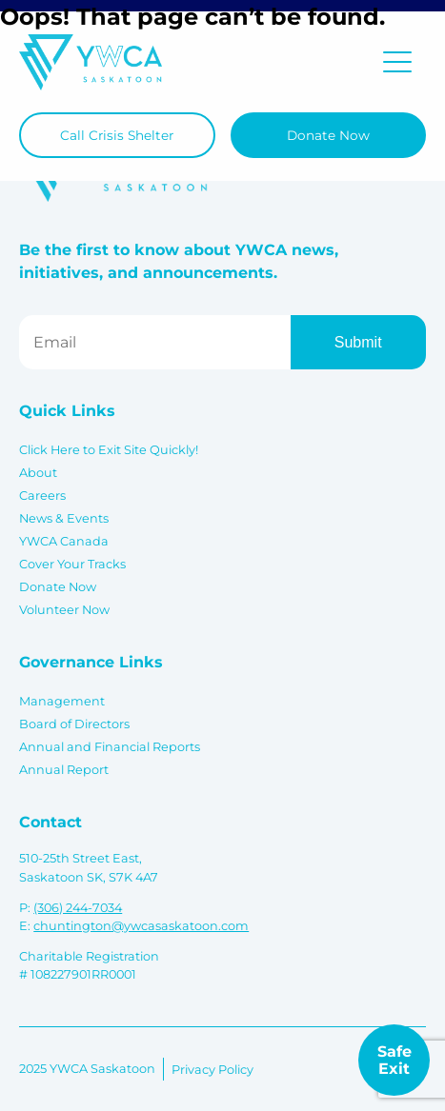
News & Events (64, 518)
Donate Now (328, 135)
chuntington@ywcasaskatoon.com (141, 926)
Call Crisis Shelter (116, 135)
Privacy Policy (212, 1069)
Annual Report (64, 770)
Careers (42, 495)
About (38, 473)
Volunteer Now (64, 610)
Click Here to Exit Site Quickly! (108, 450)
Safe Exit (394, 1060)
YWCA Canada (64, 541)
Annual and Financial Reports (109, 747)
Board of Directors (74, 724)
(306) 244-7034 (77, 908)
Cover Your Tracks (72, 564)
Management (62, 701)
